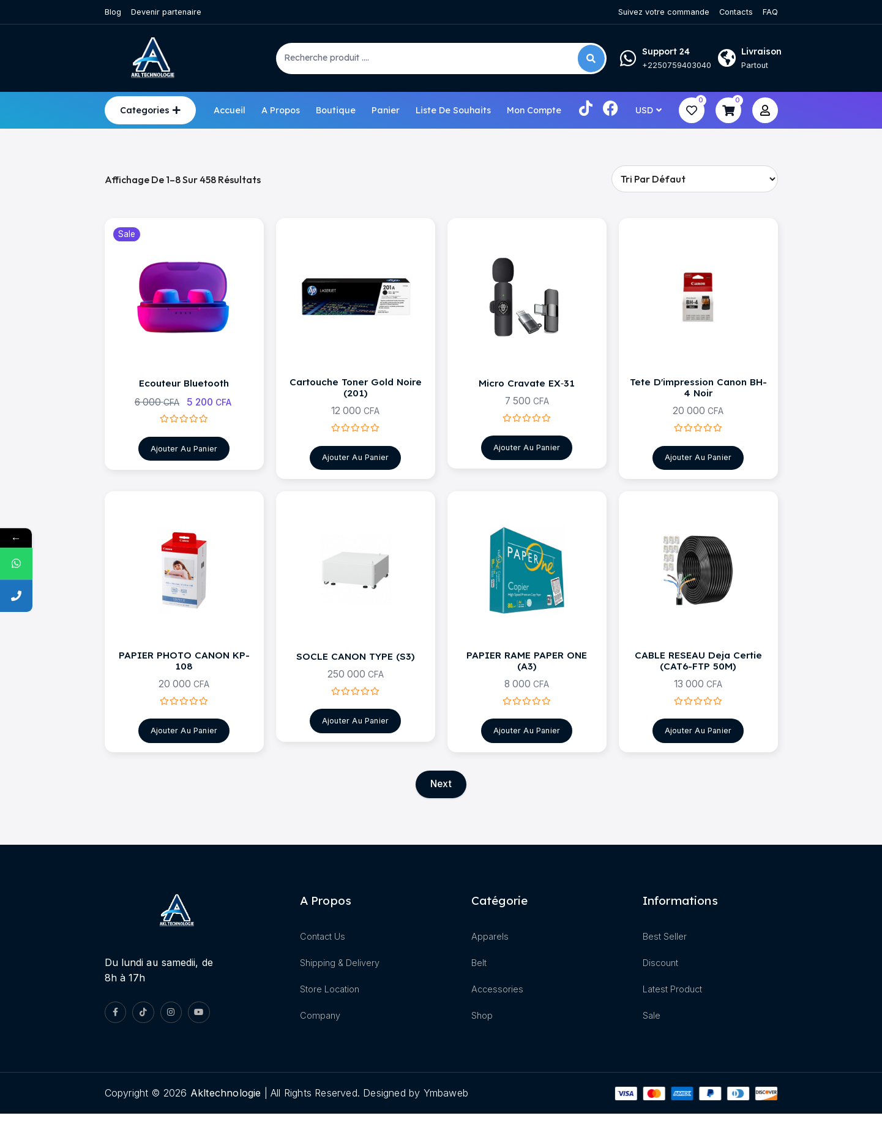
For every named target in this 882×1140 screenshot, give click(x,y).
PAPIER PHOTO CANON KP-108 (184, 682)
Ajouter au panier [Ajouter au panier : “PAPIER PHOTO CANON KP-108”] (183, 754)
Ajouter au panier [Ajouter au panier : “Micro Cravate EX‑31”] (526, 457)
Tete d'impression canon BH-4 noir (698, 396)
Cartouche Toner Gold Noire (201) (355, 396)
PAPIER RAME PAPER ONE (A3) (527, 682)
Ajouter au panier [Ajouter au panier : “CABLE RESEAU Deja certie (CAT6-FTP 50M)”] (697, 754)
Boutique (336, 110)
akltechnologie (225, 1118)
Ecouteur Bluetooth (184, 391)
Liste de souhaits (453, 110)
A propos (280, 110)
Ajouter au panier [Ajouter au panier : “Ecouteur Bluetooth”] (183, 458)
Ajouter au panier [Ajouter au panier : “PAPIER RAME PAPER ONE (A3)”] (526, 754)
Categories (145, 110)
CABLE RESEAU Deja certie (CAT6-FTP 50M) (698, 682)
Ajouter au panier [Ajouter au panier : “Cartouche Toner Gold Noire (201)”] (355, 469)
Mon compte (534, 110)
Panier (386, 110)
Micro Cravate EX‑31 (527, 391)
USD (644, 110)
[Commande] (694, 178)
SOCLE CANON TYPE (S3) (355, 676)
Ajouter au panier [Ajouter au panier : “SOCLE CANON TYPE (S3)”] (355, 742)
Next (441, 808)
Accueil (229, 110)
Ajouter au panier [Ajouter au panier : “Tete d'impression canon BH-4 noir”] (697, 469)
